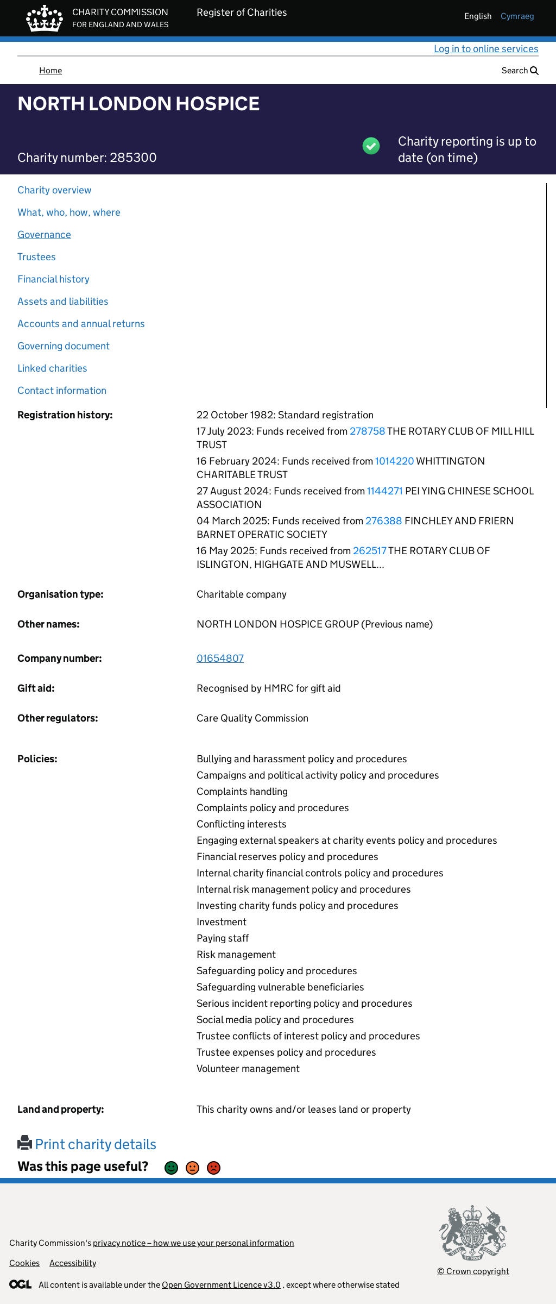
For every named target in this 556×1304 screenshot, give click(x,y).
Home (50, 70)
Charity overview (54, 190)
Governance (44, 234)
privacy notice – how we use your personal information (193, 1243)
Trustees (36, 256)
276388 (383, 521)
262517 (370, 550)
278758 (368, 431)
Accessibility (72, 1263)
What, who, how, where (69, 212)
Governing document (63, 346)
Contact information (61, 390)
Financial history (53, 279)
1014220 (394, 461)
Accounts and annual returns (81, 323)
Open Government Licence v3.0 (221, 1285)
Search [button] (520, 70)
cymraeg (517, 16)
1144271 (385, 491)
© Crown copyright (473, 1271)
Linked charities (52, 368)
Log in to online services (486, 48)
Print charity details (86, 1144)
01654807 (220, 658)
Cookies (24, 1263)
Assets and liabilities (63, 301)
